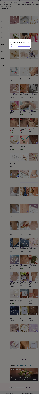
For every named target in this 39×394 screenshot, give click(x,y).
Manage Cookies (12, 46)
